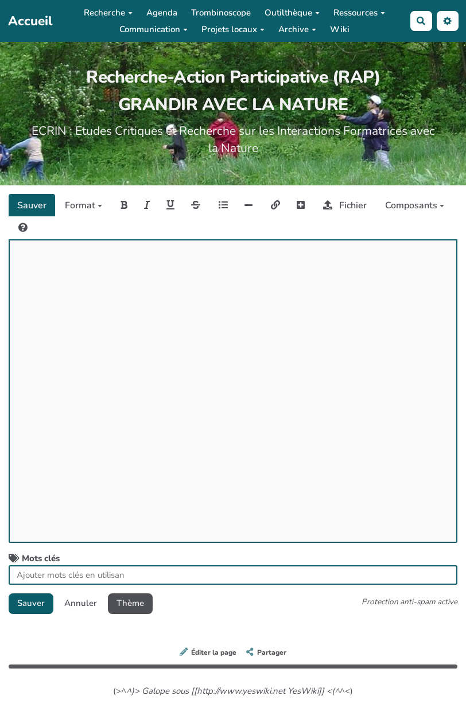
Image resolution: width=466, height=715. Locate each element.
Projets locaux (233, 29)
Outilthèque (292, 12)
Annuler (80, 603)
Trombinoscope (221, 12)
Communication (153, 29)
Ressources (359, 12)
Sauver (31, 205)
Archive (297, 29)
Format (83, 205)
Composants (414, 205)
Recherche (108, 12)
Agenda (161, 12)
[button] (448, 21)
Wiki (340, 29)
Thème (130, 603)
